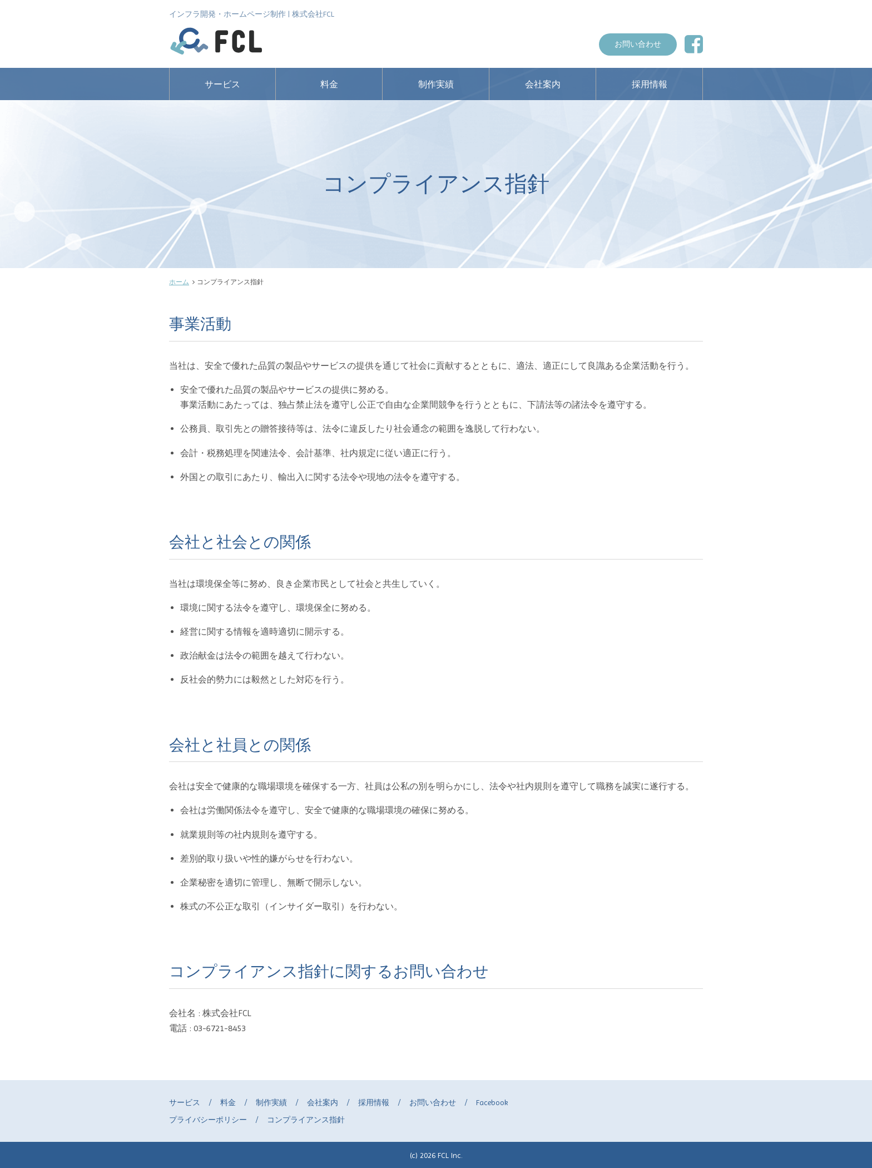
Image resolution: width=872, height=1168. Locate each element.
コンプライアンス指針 (306, 1119)
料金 (329, 84)
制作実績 (436, 84)
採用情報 (649, 84)
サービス (222, 84)
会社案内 (543, 84)
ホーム (179, 282)
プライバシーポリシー (208, 1119)
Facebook (492, 1102)
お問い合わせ (638, 43)
